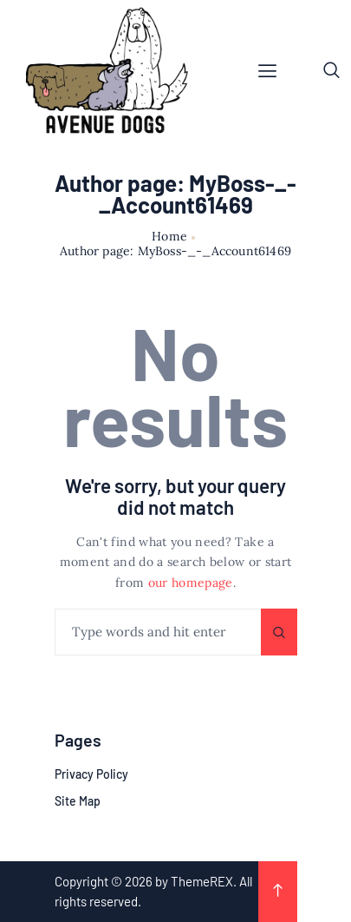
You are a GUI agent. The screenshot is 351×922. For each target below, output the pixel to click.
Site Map (78, 801)
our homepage (190, 582)
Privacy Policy (91, 774)
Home (169, 236)
